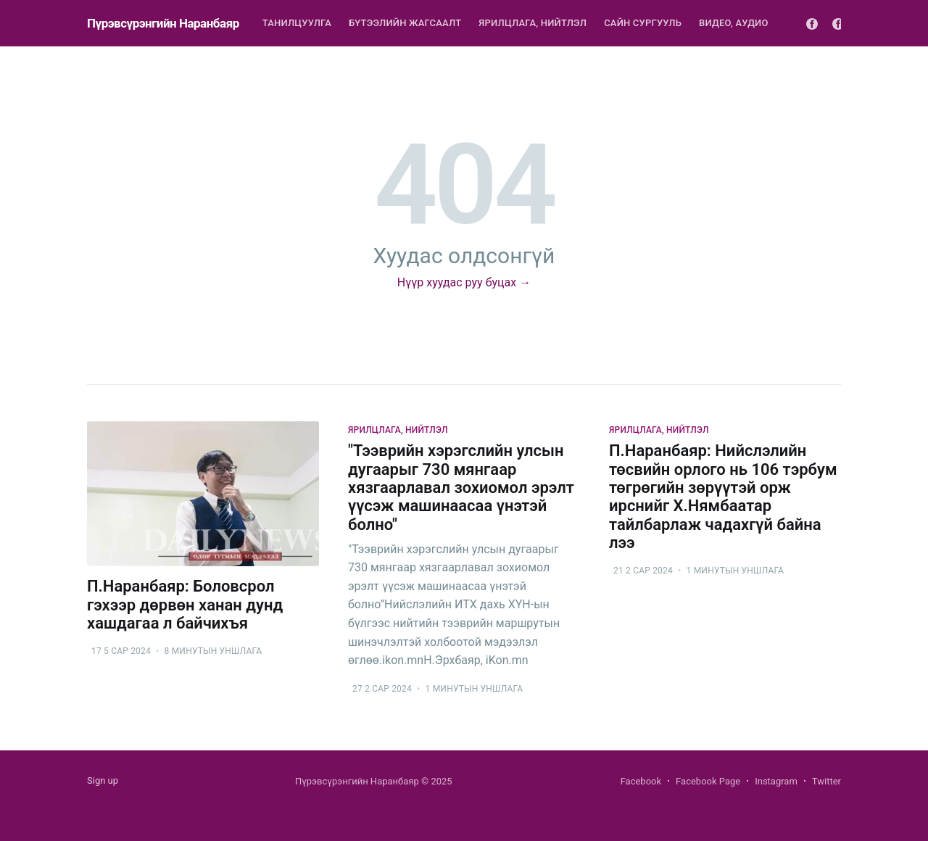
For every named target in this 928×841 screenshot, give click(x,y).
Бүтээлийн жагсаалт (405, 22)
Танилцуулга (296, 22)
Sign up (102, 780)
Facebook (641, 781)
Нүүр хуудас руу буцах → (464, 282)
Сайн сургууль (643, 22)
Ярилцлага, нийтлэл (532, 22)
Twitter (826, 781)
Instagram (776, 781)
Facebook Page (708, 781)
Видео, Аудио (733, 22)
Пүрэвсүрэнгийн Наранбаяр (163, 23)
